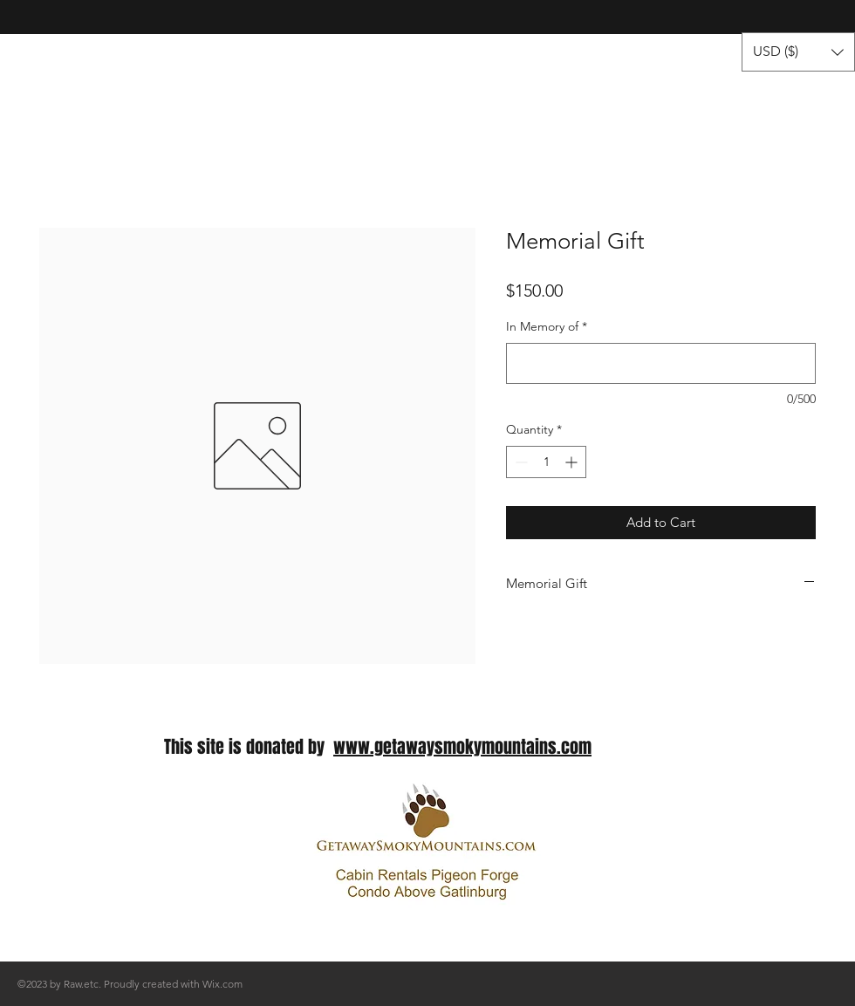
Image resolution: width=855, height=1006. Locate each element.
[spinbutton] (546, 462)
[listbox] (798, 52)
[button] (798, 52)
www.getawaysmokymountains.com (462, 747)
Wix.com (222, 983)
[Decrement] (519, 462)
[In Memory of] (661, 363)
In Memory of (546, 326)
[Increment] (573, 462)
